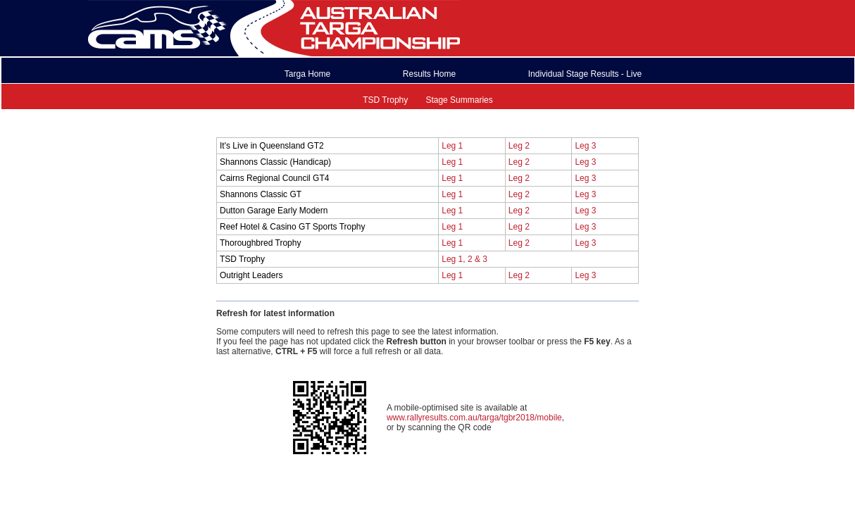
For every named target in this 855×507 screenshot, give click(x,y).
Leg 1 (452, 146)
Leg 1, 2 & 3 (464, 259)
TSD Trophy (385, 100)
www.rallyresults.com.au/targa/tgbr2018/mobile (474, 418)
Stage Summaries (458, 100)
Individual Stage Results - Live (585, 74)
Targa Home (307, 74)
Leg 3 (585, 146)
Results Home (429, 74)
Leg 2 (519, 146)
